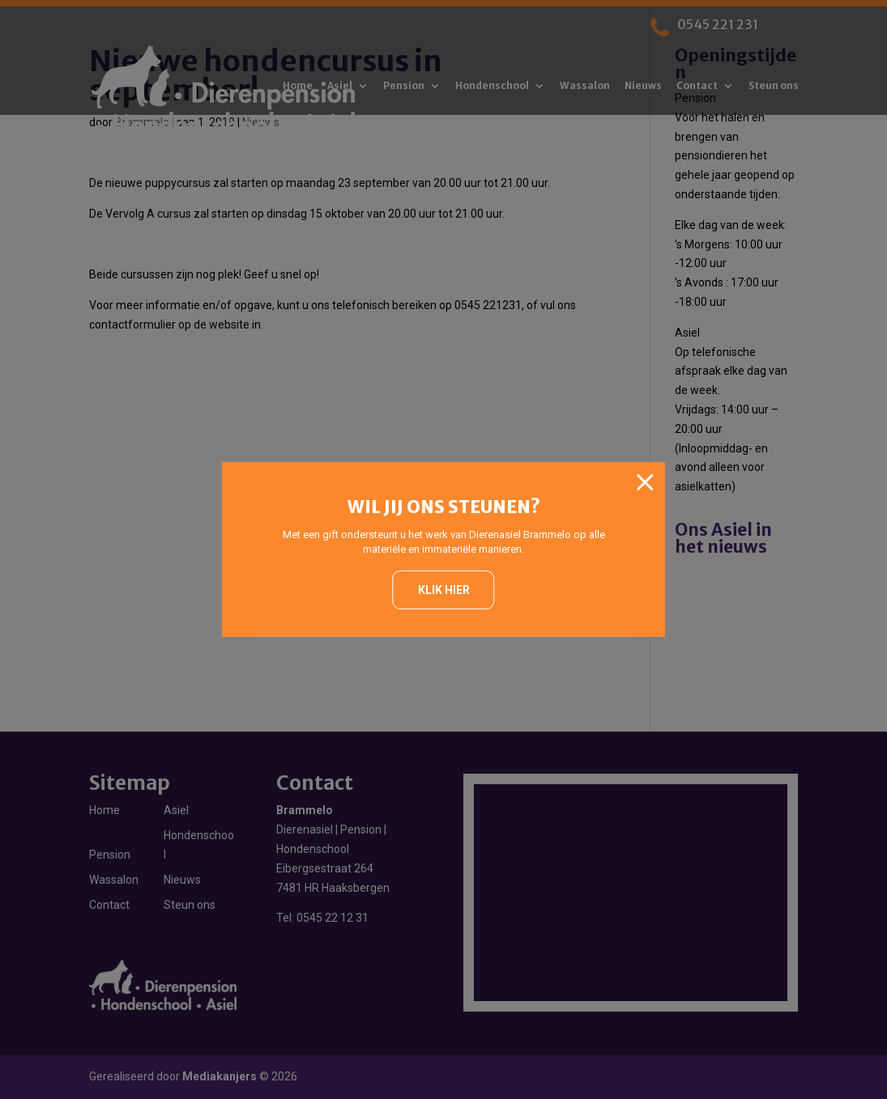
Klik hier (444, 589)
